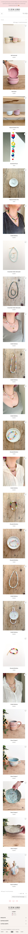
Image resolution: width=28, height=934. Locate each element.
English (14, 913)
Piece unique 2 (14, 812)
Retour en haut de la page (19, 897)
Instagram (13, 901)
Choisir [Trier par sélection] (14, 20)
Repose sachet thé (14, 127)
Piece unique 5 (14, 740)
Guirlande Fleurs (14, 163)
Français (14, 914)
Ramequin (14, 91)
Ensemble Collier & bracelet (14, 271)
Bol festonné (14, 55)
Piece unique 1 (14, 848)
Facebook (10, 901)
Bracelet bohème (14, 452)
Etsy (17, 901)
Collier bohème (14, 235)
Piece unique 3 (14, 776)
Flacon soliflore (14, 884)
